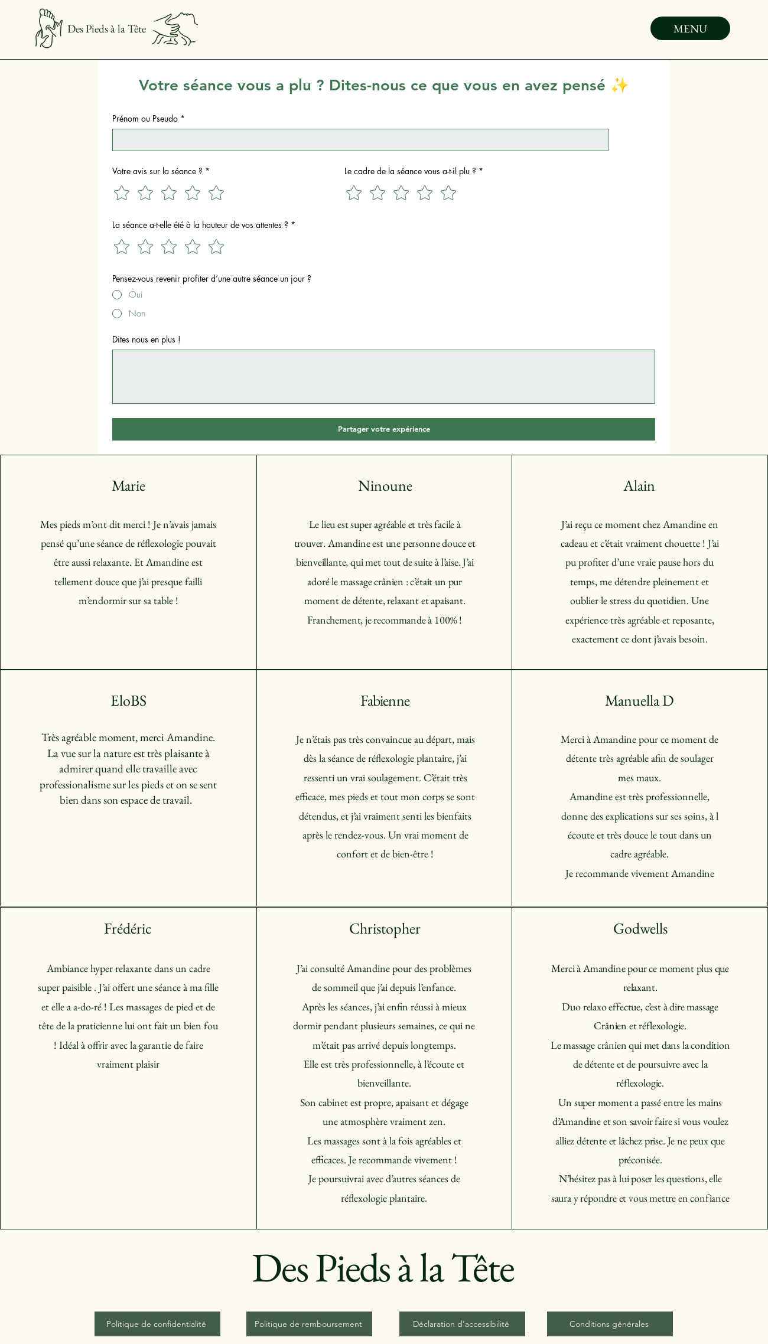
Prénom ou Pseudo (148, 118)
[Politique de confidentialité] (157, 1324)
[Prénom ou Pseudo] (357, 140)
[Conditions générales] (610, 1324)
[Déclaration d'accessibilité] (462, 1324)
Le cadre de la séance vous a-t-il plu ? (413, 171)
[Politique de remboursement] (309, 1324)
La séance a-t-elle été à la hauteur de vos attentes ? (203, 224)
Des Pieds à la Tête (106, 28)
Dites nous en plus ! (146, 339)
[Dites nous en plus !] (384, 377)
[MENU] (690, 28)
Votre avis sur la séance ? (161, 171)
